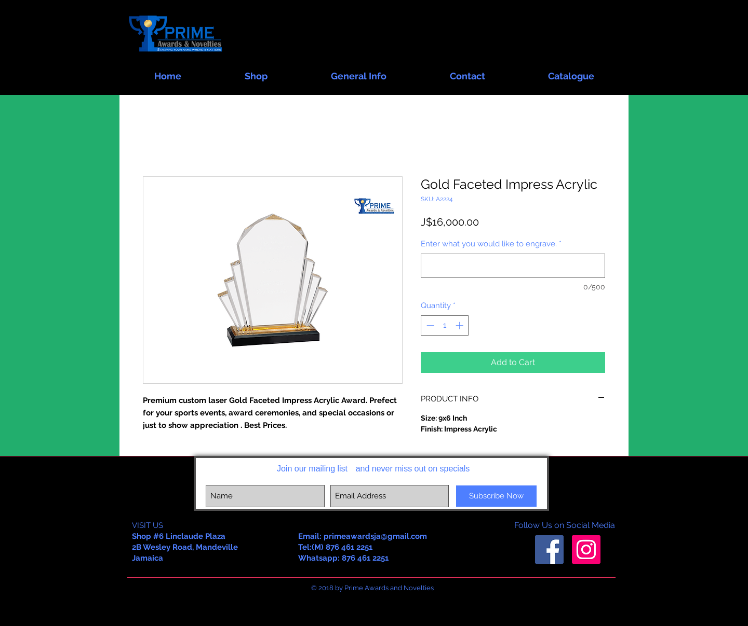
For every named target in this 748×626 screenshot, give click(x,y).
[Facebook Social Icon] (549, 549)
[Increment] (460, 325)
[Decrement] (429, 325)
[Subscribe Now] (496, 496)
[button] (256, 71)
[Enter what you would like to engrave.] (513, 265)
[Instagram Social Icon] (586, 549)
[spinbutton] (444, 325)
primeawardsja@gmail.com (375, 536)
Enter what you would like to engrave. (491, 243)
